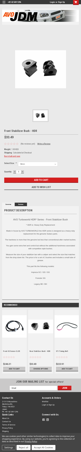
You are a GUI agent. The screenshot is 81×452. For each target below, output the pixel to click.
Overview (8, 204)
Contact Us (6, 422)
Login (52, 2)
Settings (8, 447)
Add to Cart (14, 369)
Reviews (20, 204)
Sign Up (61, 2)
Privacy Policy (7, 428)
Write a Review (43, 144)
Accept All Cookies (43, 447)
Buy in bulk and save (12, 156)
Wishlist (45, 402)
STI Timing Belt (62, 351)
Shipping (5, 431)
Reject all (23, 447)
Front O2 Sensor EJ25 (11, 351)
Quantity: (8, 172)
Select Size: (10, 163)
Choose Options (40, 369)
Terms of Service (8, 425)
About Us (5, 418)
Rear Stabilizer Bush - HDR (40, 351)
